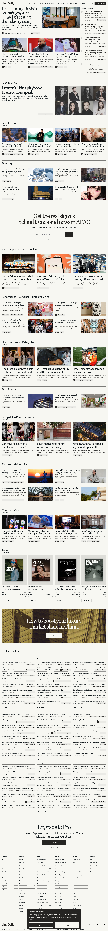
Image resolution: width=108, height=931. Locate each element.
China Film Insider (7, 887)
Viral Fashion (67, 681)
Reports (63, 3)
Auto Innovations (31, 755)
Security (4, 875)
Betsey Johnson (59, 881)
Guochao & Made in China (47, 67)
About (3, 862)
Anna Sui (75, 890)
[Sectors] (30, 3)
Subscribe (93, 872)
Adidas (75, 866)
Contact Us (81, 929)
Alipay (74, 884)
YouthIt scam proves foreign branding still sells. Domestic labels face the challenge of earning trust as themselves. (67, 401)
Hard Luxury (5, 199)
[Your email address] (50, 234)
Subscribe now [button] (54, 842)
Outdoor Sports (88, 380)
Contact (4, 869)
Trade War (103, 33)
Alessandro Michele (60, 859)
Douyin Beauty (32, 675)
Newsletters (73, 3)
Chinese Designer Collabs (17, 482)
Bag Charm (40, 862)
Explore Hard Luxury (78, 707)
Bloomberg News (41, 670)
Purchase (7, 600)
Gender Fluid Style (42, 902)
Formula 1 (40, 896)
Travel (92, 768)
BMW (74, 908)
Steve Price (4, 692)
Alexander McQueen (60, 862)
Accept (67, 925)
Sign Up (68, 234)
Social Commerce (31, 697)
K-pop (33, 703)
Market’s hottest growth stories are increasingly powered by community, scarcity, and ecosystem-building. (67, 308)
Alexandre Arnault (60, 866)
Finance (61, 181)
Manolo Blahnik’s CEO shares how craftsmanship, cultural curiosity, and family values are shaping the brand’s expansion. (67, 494)
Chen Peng (58, 893)
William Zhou (5, 779)
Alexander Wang (77, 875)
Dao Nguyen (5, 670)
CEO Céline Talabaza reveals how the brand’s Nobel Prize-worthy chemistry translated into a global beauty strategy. (66, 476)
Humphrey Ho (76, 716)
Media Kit (4, 872)
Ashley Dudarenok (77, 744)
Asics (74, 902)
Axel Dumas (58, 869)
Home (3, 859)
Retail (5, 67)
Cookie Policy (66, 929)
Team (3, 878)
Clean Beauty (41, 878)
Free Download (59, 600)
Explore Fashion (41, 707)
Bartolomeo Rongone (61, 872)
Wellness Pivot (72, 407)
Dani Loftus (58, 908)
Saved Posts (93, 866)
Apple (74, 896)
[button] (92, 3)
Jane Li (74, 675)
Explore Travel (77, 811)
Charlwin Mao (59, 890)
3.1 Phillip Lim (76, 859)
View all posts (5, 125)
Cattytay (57, 887)
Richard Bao (4, 722)
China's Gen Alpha (42, 866)
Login (58, 847)
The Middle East (102, 681)
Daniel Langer (76, 670)
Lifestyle (102, 59)
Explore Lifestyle (6, 759)
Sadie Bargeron (5, 63)
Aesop (74, 869)
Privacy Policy (56, 239)
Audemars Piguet (78, 905)
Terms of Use (65, 239)
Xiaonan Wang (40, 692)
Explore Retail (5, 811)
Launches (44, 380)
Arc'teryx (75, 899)
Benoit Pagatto (59, 875)
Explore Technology (42, 811)
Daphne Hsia (5, 114)
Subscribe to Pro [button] (54, 635)
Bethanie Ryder (76, 755)
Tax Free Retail (102, 801)
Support (92, 869)
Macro (32, 33)
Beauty (3, 181)
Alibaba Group (77, 878)
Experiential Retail (95, 541)
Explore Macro (41, 759)
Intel (41, 3)
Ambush (75, 887)
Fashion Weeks (41, 893)
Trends (46, 3)
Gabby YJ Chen (5, 686)
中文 (3, 890)
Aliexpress (76, 881)
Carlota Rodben (8, 33)
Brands (57, 3)
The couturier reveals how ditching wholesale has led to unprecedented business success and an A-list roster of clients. (14, 476)
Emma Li (39, 703)
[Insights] (36, 3)
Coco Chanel (58, 905)
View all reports (5, 552)
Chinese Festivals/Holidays (16, 314)
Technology (60, 67)
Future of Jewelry (42, 899)
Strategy (37, 33)
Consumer (103, 72)
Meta (91, 716)
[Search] (82, 3)
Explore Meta (76, 759)
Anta (74, 893)
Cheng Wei (58, 896)
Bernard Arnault (59, 878)
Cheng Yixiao (58, 899)
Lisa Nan (57, 63)
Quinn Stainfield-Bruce (51, 716)
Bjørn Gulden (58, 884)
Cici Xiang (58, 902)
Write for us (5, 881)
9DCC (74, 862)
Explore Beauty (6, 707)
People (104, 20)
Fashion (33, 67)
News (9, 67)
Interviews (50, 114)
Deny (41, 925)
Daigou (39, 884)
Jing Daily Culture (7, 884)
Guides (88, 541)
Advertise (4, 866)
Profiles (51, 3)
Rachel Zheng (5, 801)
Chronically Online (18, 154)
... (105, 46)
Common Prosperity (43, 881)
